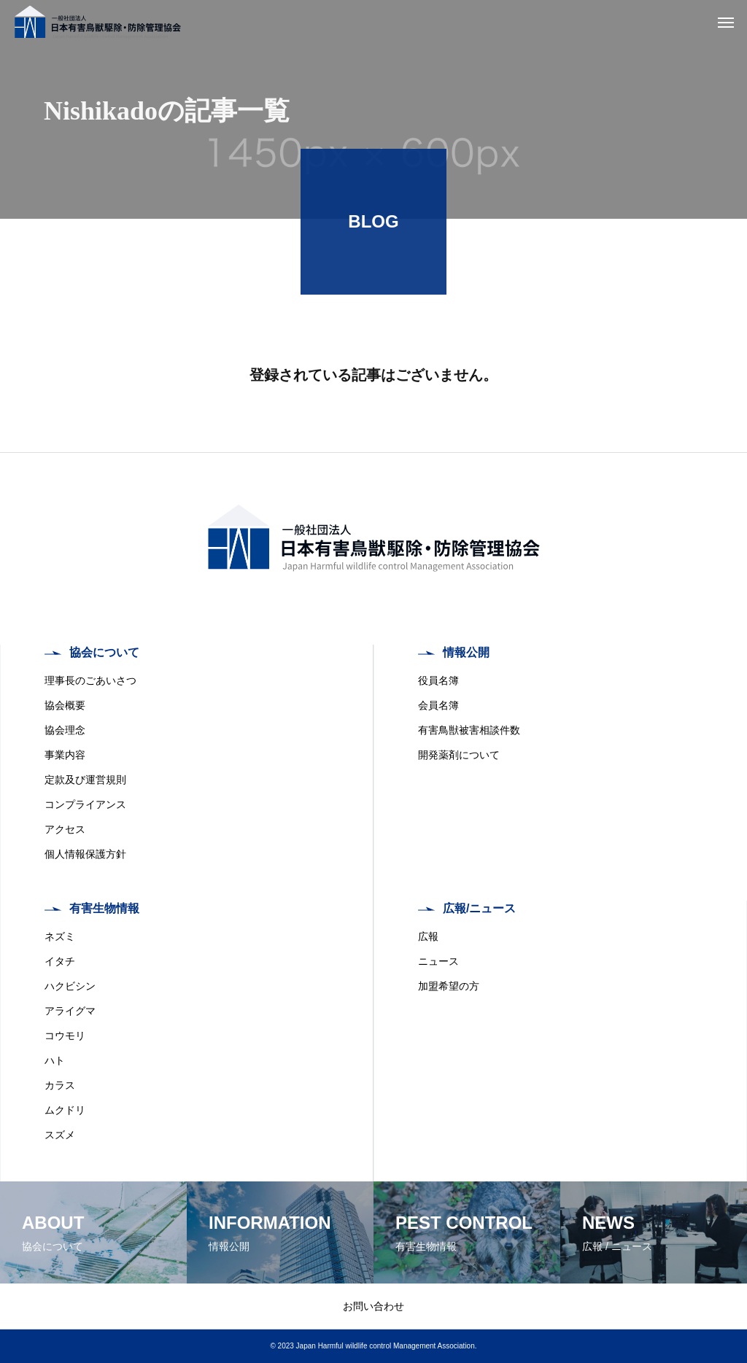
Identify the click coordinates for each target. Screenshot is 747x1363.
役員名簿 (438, 680)
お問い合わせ (373, 1306)
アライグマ (70, 1011)
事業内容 (64, 755)
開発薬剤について (459, 755)
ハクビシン (70, 986)
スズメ (59, 1135)
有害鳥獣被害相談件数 (469, 730)
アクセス (64, 829)
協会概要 (64, 705)
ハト (54, 1060)
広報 (428, 936)
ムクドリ (64, 1110)
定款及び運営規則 (85, 779)
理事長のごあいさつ (90, 680)
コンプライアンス (85, 804)
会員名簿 (438, 705)
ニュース (438, 961)
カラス (59, 1085)
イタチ (59, 961)
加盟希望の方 (448, 986)
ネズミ (59, 936)
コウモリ (64, 1035)
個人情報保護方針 (85, 854)
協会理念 (64, 730)
